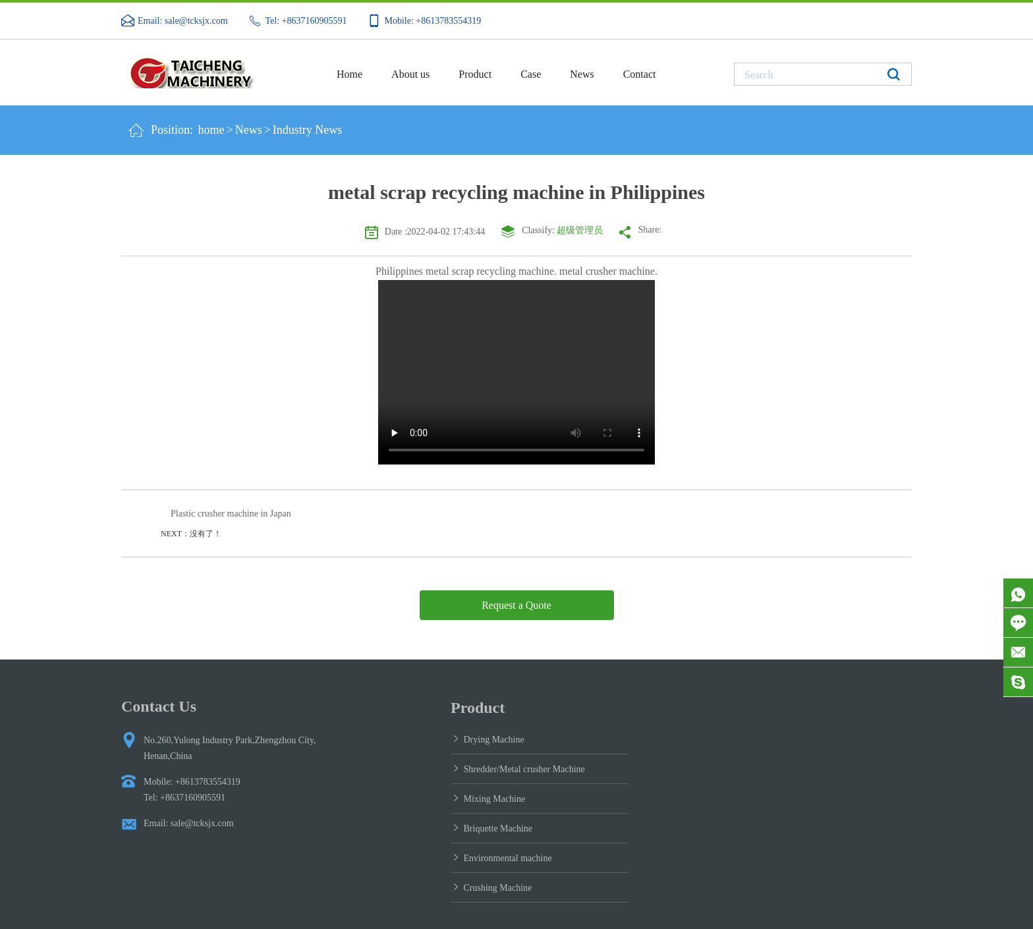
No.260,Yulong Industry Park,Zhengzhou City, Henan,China (230, 748)
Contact (639, 74)
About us (410, 74)
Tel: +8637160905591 (306, 21)
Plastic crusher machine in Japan (231, 514)
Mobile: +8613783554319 (433, 21)
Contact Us (158, 706)
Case (530, 74)
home (211, 129)
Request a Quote (516, 605)
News (582, 74)
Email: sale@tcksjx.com (183, 21)
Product (475, 74)
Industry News (308, 129)
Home (349, 74)
